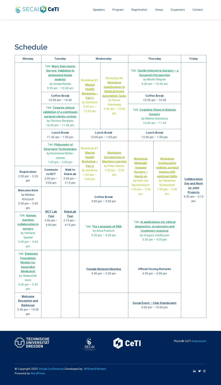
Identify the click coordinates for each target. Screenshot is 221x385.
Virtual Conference (51, 369)
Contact (198, 9)
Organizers (178, 9)
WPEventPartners (95, 369)
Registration (139, 9)
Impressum (198, 341)
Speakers (99, 9)
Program (118, 9)
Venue (159, 9)
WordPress (38, 373)
